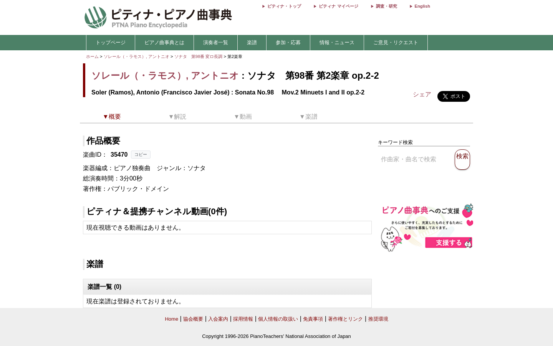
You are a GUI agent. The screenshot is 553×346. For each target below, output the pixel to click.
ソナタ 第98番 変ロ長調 (198, 56)
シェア (422, 94)
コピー (140, 154)
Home (171, 319)
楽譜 (252, 42)
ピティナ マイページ (338, 6)
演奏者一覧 (215, 42)
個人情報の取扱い (278, 319)
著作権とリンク (345, 319)
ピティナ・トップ (284, 6)
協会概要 (193, 319)
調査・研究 (386, 6)
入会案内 (218, 319)
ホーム (92, 56)
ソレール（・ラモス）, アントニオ (136, 56)
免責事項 (313, 319)
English (422, 6)
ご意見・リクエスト (395, 42)
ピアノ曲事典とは (164, 42)
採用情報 (243, 319)
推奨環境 (378, 319)
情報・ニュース (337, 42)
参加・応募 (288, 42)
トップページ (111, 42)
